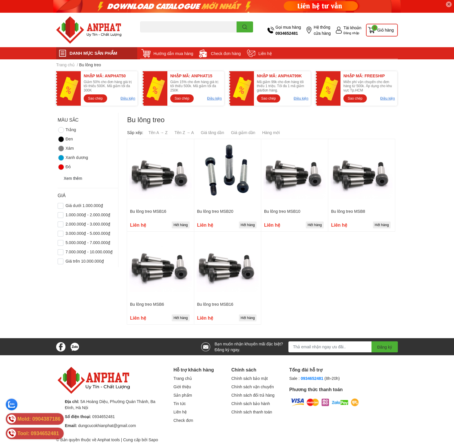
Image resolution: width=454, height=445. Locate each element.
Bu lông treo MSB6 (147, 304)
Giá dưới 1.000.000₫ (84, 205)
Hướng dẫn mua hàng (173, 53)
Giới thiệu (182, 386)
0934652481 (286, 33)
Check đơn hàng (226, 53)
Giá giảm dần (243, 132)
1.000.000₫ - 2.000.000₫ (87, 214)
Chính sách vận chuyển (252, 386)
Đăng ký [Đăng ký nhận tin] (384, 347)
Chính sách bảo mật (249, 378)
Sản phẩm (182, 395)
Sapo (153, 439)
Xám (66, 148)
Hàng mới (271, 132)
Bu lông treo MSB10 (282, 211)
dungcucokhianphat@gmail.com (107, 425)
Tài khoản (352, 27)
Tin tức (179, 403)
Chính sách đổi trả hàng (252, 395)
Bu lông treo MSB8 (348, 211)
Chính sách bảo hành (250, 403)
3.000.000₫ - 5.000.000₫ (87, 233)
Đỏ (64, 167)
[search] (245, 26)
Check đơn (183, 420)
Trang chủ (182, 378)
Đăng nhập (351, 33)
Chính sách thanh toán (251, 411)
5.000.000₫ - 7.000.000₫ (87, 242)
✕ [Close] (449, 4)
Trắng (67, 130)
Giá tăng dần (212, 132)
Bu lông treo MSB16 (148, 211)
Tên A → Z (158, 132)
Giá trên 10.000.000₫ (84, 261)
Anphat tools (108, 439)
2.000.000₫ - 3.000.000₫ (87, 223)
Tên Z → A (184, 132)
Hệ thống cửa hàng (322, 30)
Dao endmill (149, 36)
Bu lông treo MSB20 (215, 211)
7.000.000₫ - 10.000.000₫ (89, 251)
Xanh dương (73, 157)
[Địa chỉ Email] (343, 346)
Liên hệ (265, 53)
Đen (65, 139)
